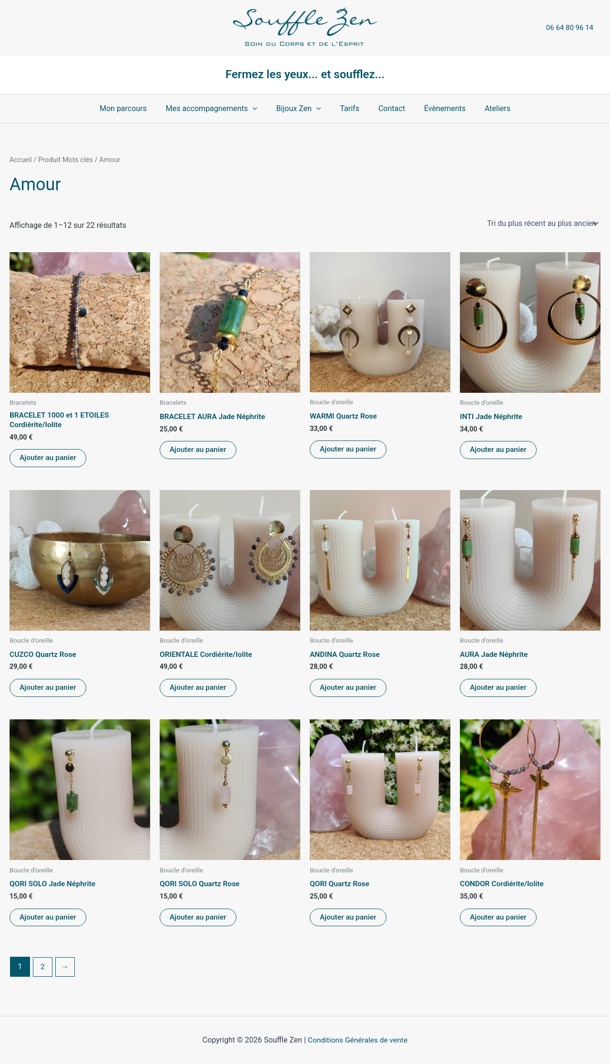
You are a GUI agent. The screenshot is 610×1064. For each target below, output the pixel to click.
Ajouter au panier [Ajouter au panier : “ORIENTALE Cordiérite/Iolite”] (199, 689)
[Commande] (541, 223)
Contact (388, 108)
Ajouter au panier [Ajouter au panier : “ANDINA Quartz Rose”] (349, 689)
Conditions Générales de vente (357, 1039)
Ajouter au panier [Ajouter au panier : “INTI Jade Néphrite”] (499, 450)
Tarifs (349, 108)
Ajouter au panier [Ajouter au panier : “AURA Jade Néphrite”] (499, 689)
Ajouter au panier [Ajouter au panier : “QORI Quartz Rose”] (349, 920)
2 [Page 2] (43, 969)
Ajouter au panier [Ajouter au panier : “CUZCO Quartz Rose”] (49, 689)
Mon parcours (134, 108)
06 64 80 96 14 (569, 27)
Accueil (21, 159)
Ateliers (486, 108)
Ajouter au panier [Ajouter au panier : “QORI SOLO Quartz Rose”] (199, 920)
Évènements (437, 108)
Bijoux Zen (302, 108)
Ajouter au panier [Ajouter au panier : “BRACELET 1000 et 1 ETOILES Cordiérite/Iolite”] (49, 458)
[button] (260, 108)
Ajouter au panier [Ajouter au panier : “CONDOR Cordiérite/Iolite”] (499, 920)
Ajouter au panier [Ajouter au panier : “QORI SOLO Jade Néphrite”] (49, 920)
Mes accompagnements (219, 108)
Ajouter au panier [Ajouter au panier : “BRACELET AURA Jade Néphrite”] (199, 450)
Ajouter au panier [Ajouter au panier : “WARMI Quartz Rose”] (349, 450)
